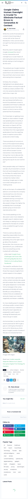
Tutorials (14, 450)
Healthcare (17, 445)
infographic (12, 464)
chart (5, 456)
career (18, 453)
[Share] (23, 29)
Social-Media (17, 448)
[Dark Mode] (22, 2)
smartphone (13, 469)
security (6, 469)
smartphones (7, 472)
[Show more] (17, 380)
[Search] (25, 2)
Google (9, 374)
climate (11, 456)
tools (14, 472)
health (5, 464)
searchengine (20, 466)
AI (7, 370)
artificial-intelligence (14, 370)
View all (22, 398)
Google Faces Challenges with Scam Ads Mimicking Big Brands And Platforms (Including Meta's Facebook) (13, 258)
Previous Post (6, 417)
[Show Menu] (2, 2)
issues (19, 464)
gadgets (17, 461)
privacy (13, 466)
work (19, 472)
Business (22, 370)
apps (20, 450)
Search (10, 448)
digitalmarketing (16, 372)
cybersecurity (19, 458)
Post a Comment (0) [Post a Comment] (14, 412)
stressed (10, 52)
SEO (17, 374)
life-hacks (6, 466)
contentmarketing (7, 372)
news (13, 374)
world (5, 475)
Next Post (23, 417)
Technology (5, 376)
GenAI (4, 374)
